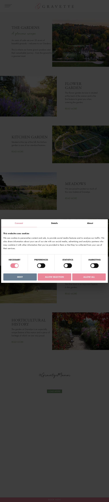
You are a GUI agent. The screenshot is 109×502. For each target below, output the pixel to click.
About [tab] (90, 223)
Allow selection (54, 277)
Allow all (89, 277)
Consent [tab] (19, 223)
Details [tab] (54, 223)
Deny (20, 277)
